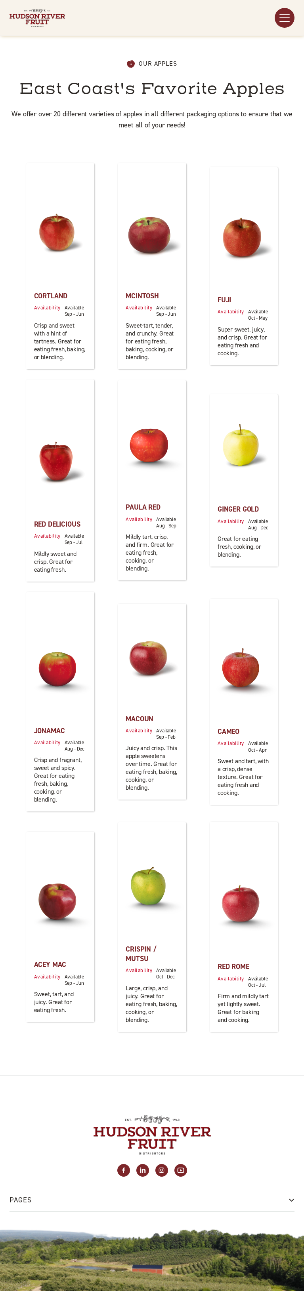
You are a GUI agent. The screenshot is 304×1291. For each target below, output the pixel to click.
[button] (284, 18)
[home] (37, 18)
